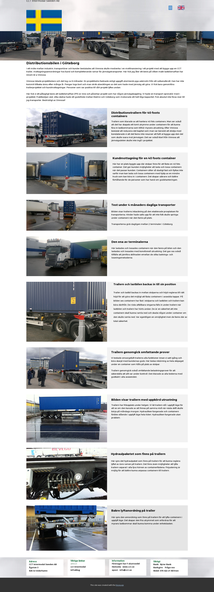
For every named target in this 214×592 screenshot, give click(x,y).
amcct (74, 563)
